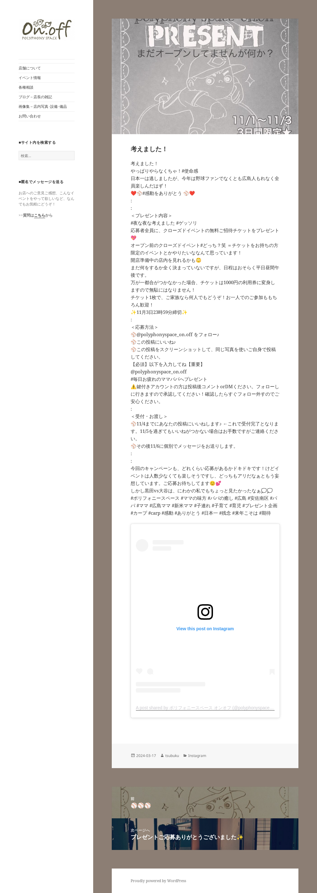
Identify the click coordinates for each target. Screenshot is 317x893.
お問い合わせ (30, 116)
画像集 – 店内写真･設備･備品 (43, 106)
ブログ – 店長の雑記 (35, 96)
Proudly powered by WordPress (158, 880)
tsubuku (172, 755)
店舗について (30, 68)
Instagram (197, 755)
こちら (39, 215)
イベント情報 (30, 77)
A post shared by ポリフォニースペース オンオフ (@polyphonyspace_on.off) (210, 707)
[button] (47, 30)
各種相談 (26, 87)
